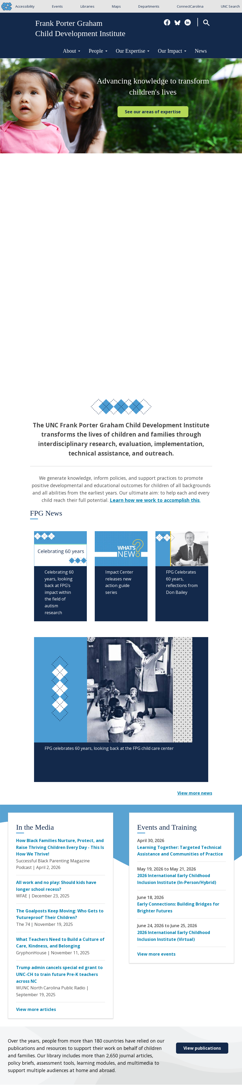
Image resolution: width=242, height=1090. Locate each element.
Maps (116, 6)
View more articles (36, 1009)
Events (57, 6)
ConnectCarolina (190, 6)
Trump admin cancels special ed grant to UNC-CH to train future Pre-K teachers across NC (59, 974)
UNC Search (230, 6)
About (71, 51)
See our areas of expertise (153, 112)
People (98, 51)
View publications (202, 1048)
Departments (148, 6)
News (201, 51)
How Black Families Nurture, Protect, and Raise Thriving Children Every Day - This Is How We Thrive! (60, 847)
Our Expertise (133, 51)
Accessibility (25, 6)
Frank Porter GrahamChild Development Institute (80, 28)
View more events (156, 954)
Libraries (87, 6)
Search (206, 22)
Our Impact (172, 51)
